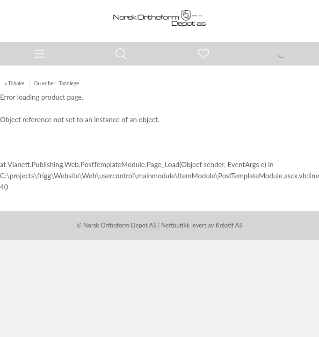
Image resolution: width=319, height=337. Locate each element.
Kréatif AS (229, 225)
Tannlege (69, 83)
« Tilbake (14, 83)
